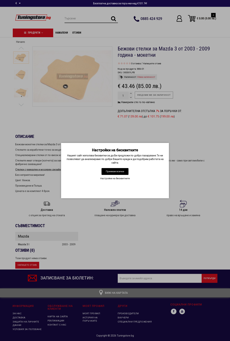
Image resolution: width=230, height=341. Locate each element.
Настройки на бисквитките (115, 178)
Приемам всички (115, 171)
